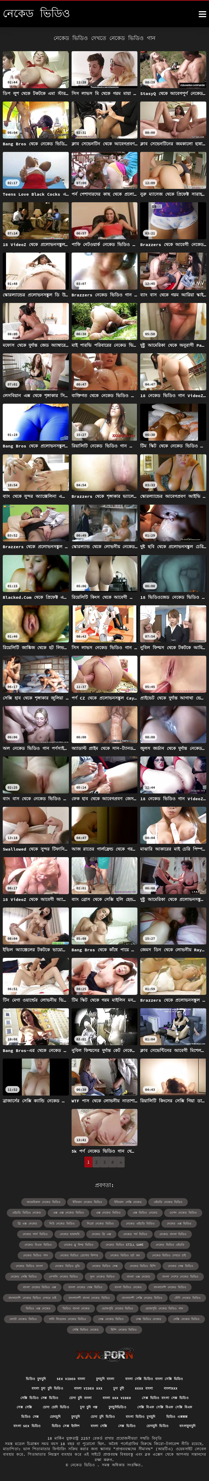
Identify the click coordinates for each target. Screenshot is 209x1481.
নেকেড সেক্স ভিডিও (102, 1264)
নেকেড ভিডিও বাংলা (152, 1253)
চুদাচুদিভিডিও (155, 1395)
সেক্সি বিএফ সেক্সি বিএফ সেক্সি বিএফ (46, 1405)
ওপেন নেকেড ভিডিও (144, 1212)
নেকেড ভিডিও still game (87, 1243)
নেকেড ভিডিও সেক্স (31, 1264)
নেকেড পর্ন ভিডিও (98, 1233)
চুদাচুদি (149, 1405)
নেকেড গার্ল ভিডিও (176, 1222)
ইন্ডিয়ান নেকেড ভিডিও (69, 1202)
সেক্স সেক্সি (51, 1395)
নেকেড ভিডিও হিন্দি (67, 1264)
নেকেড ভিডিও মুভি (187, 1253)
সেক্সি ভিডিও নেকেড (105, 1315)
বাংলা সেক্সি (188, 1415)
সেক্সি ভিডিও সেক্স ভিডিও (31, 1385)
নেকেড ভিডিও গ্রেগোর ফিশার (27, 1253)
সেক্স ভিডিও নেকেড (187, 1305)
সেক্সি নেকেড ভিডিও (69, 1315)
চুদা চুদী (121, 1375)
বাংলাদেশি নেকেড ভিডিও (70, 1284)
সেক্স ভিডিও (71, 1425)
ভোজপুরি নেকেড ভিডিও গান (27, 1305)
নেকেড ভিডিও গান (166, 1243)
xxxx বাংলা (149, 1375)
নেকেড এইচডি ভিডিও (106, 1222)
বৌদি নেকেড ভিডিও (73, 1295)
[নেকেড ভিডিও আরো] (202, 14)
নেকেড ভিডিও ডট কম (70, 1253)
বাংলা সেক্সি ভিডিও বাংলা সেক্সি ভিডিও (160, 1365)
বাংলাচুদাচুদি (138, 1425)
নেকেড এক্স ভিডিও (142, 1222)
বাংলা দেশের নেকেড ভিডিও (95, 1274)
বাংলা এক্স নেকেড (56, 1274)
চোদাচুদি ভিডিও (104, 1425)
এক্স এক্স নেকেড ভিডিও (37, 1212)
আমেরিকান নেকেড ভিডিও (28, 1202)
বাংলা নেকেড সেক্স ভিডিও (182, 1274)
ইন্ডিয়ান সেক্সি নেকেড (107, 1202)
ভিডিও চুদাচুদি (27, 1365)
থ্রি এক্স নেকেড (178, 1212)
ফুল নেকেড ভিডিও (22, 1274)
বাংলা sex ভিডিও (108, 1415)
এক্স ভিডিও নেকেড (108, 1212)
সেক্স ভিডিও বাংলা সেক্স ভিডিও (172, 1385)
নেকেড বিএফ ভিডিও (170, 1233)
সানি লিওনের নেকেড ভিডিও (111, 1305)
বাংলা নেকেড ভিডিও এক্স (139, 1274)
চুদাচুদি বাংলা (105, 1365)
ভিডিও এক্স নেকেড (108, 1295)
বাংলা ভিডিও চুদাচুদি (29, 1415)
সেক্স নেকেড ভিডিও (152, 1305)
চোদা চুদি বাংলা (77, 1385)
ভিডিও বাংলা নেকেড (144, 1295)
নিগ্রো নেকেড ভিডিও (68, 1222)
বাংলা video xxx (87, 1375)
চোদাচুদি (126, 1405)
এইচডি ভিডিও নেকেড (183, 1202)
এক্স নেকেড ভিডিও (74, 1212)
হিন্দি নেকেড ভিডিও (140, 1315)
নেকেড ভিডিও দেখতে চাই (111, 1253)
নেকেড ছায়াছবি (36, 1233)
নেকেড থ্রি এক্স (66, 1233)
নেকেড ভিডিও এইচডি (130, 1243)
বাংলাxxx (178, 1375)
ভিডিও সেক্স (99, 1405)
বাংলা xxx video (118, 1385)
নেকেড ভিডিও (83, 1464)
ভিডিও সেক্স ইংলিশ (151, 1415)
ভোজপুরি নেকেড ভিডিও (182, 1295)
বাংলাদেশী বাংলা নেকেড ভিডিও (171, 1284)
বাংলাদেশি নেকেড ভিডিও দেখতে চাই (119, 1284)
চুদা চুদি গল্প (123, 1395)
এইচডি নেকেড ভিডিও (145, 1202)
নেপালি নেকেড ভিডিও (176, 1264)
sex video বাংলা (66, 1365)
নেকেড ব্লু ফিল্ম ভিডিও (44, 1243)
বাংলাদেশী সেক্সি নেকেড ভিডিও (30, 1295)
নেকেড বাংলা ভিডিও (133, 1233)
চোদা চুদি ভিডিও (180, 1405)
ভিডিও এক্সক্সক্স (69, 1415)
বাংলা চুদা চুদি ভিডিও (41, 1375)
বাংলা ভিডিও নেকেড (31, 1284)
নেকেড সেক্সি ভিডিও (138, 1264)
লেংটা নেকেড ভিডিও (69, 1305)
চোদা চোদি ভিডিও (87, 1395)
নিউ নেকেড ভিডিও (32, 1222)
